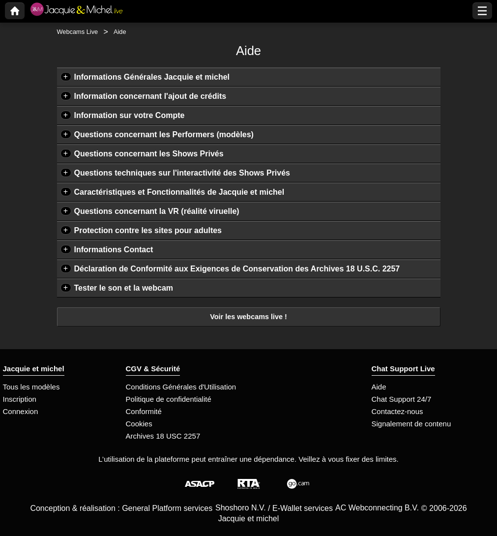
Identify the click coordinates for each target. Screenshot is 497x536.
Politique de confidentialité (168, 399)
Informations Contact (113, 249)
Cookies (139, 423)
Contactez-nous (397, 411)
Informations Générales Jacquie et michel (152, 77)
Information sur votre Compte (129, 115)
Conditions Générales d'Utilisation (181, 387)
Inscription (19, 399)
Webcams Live (77, 31)
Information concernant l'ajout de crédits (150, 96)
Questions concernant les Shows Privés (149, 153)
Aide (379, 387)
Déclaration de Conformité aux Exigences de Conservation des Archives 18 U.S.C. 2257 (237, 269)
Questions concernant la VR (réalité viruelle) (156, 211)
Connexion (20, 411)
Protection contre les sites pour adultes (148, 230)
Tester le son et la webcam (124, 288)
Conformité (144, 411)
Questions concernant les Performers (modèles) (164, 134)
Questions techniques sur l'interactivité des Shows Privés (182, 173)
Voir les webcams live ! (248, 317)
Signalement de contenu (411, 423)
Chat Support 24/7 (402, 399)
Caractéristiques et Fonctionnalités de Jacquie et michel (179, 192)
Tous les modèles (31, 387)
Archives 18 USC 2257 (163, 436)
